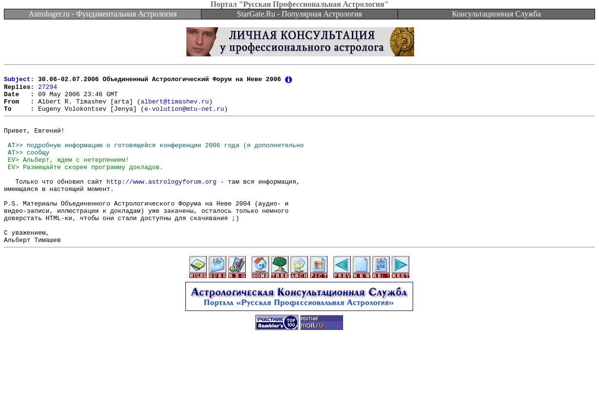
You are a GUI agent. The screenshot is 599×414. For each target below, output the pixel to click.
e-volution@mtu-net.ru (184, 116)
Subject (17, 81)
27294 (47, 90)
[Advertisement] (300, 392)
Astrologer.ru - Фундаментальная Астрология (102, 14)
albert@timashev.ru (175, 108)
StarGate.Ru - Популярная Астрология (299, 14)
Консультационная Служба (496, 14)
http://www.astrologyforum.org (162, 202)
